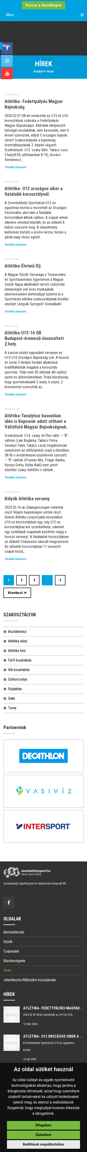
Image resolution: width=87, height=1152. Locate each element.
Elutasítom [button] (43, 1135)
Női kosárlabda (18, 670)
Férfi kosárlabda (19, 660)
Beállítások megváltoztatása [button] (43, 1144)
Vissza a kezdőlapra (43, 5)
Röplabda (15, 689)
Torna (12, 708)
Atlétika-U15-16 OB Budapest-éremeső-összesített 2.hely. (34, 338)
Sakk (11, 698)
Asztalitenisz (17, 631)
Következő (17, 593)
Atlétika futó (17, 650)
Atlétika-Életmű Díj (23, 266)
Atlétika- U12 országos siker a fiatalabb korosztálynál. (34, 191)
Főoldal (38, 71)
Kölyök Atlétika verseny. (27, 498)
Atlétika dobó (17, 641)
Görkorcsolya (17, 679)
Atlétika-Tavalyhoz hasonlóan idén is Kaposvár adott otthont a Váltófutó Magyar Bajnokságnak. (36, 421)
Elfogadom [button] (44, 1125)
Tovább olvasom (15, 167)
